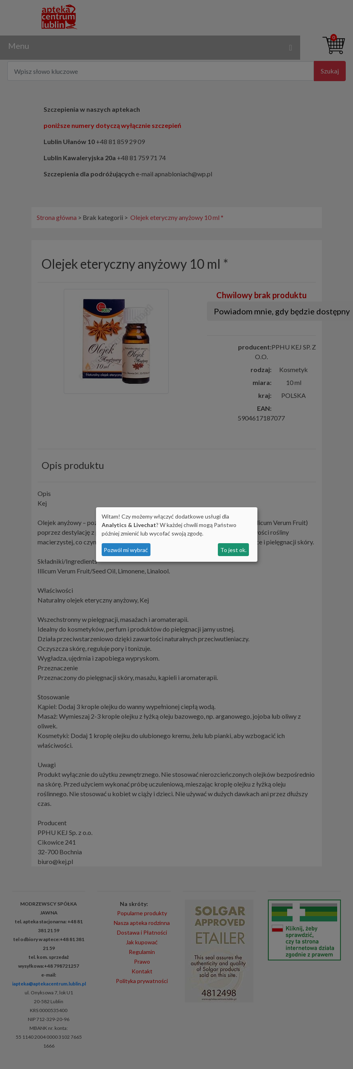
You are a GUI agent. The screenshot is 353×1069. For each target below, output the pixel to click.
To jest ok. (233, 549)
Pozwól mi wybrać (126, 549)
